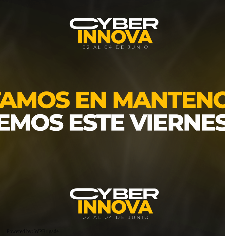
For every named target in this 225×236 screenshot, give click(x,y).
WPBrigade (46, 231)
